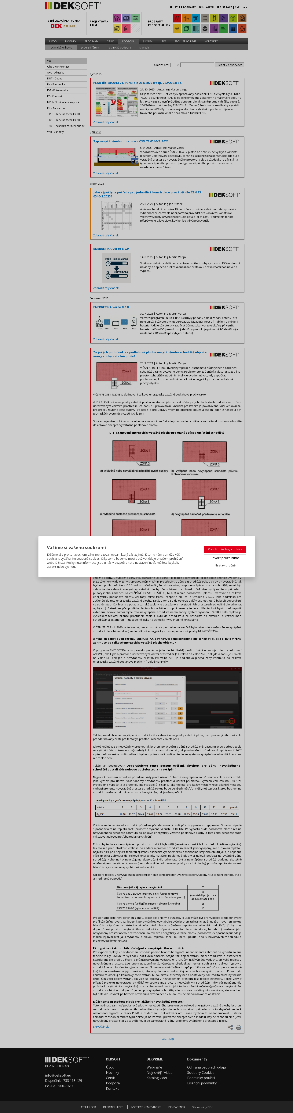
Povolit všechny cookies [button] (225, 549)
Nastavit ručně (225, 565)
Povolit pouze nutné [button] (225, 558)
